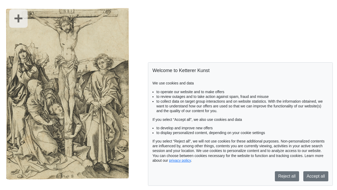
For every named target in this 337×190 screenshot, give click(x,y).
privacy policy (180, 160)
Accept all (316, 176)
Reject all (287, 176)
